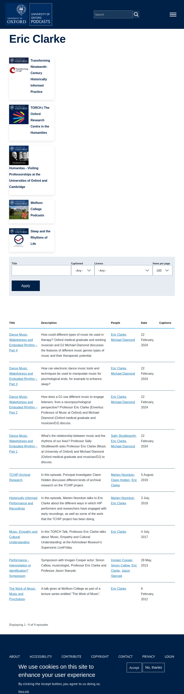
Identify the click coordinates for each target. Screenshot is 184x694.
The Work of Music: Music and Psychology (22, 594)
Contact (126, 656)
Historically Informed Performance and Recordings (23, 503)
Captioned (77, 263)
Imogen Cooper (121, 560)
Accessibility (41, 656)
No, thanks (153, 667)
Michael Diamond (123, 340)
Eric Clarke (118, 334)
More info (23, 691)
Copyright (100, 656)
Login (169, 656)
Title (14, 263)
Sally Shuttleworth (123, 435)
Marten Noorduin (122, 474)
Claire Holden (120, 480)
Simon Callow (120, 565)
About (14, 656)
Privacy (148, 656)
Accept (134, 667)
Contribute (71, 656)
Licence (98, 263)
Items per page (161, 263)
